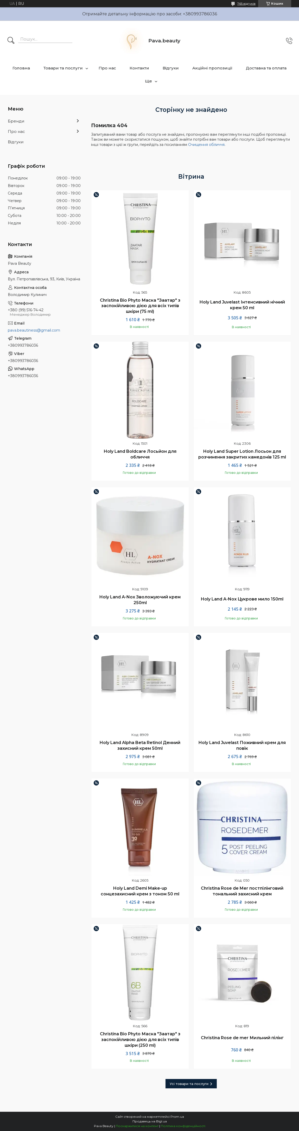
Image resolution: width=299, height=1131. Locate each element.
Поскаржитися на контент (137, 1126)
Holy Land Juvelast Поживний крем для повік (242, 745)
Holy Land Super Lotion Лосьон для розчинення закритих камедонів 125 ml (242, 454)
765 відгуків (246, 3)
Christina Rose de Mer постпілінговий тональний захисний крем (242, 891)
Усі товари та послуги (189, 1084)
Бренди (16, 121)
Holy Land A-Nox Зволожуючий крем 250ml (140, 599)
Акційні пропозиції (212, 68)
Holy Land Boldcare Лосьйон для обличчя (140, 454)
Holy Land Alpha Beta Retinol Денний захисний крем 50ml (140, 745)
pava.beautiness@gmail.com (34, 330)
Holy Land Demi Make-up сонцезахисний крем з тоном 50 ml (140, 891)
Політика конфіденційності (183, 1126)
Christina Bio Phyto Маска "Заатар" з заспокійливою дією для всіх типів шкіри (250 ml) (140, 1039)
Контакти (139, 68)
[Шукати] (11, 41)
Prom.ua (177, 1117)
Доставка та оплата (266, 68)
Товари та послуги (63, 68)
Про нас (107, 68)
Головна (21, 68)
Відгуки (171, 68)
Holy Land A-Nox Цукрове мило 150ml (242, 599)
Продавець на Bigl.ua (149, 1121)
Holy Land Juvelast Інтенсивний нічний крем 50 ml (242, 305)
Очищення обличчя (206, 144)
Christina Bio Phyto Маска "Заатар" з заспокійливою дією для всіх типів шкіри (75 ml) (140, 306)
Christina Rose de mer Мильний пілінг (242, 1037)
